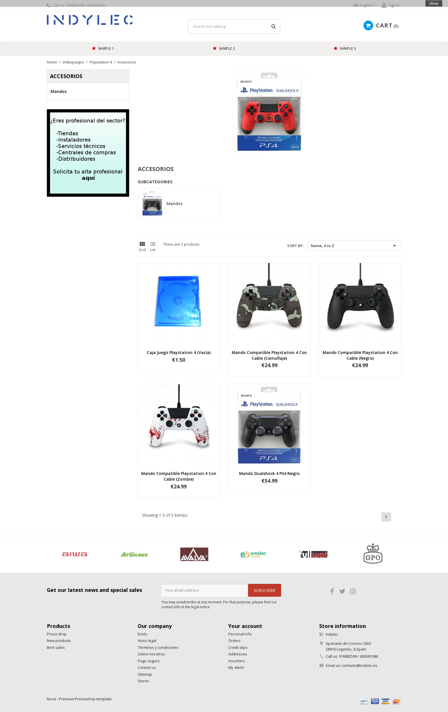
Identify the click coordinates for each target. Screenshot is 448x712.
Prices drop (57, 634)
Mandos (59, 91)
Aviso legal (147, 640)
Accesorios (66, 76)
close (434, 3)
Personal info (240, 634)
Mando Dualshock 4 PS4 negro (269, 473)
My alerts (236, 667)
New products (59, 640)
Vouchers (236, 660)
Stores (143, 680)
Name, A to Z (354, 245)
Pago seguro (149, 660)
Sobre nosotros (151, 654)
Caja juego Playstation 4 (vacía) (179, 352)
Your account (245, 625)
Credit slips (237, 647)
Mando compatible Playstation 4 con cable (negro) (360, 355)
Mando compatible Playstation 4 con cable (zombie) (178, 476)
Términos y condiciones (158, 647)
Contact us (147, 667)
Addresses (237, 654)
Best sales (56, 647)
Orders (234, 640)
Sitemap (145, 674)
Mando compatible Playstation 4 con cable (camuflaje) (269, 355)
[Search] (234, 26)
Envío (142, 634)
